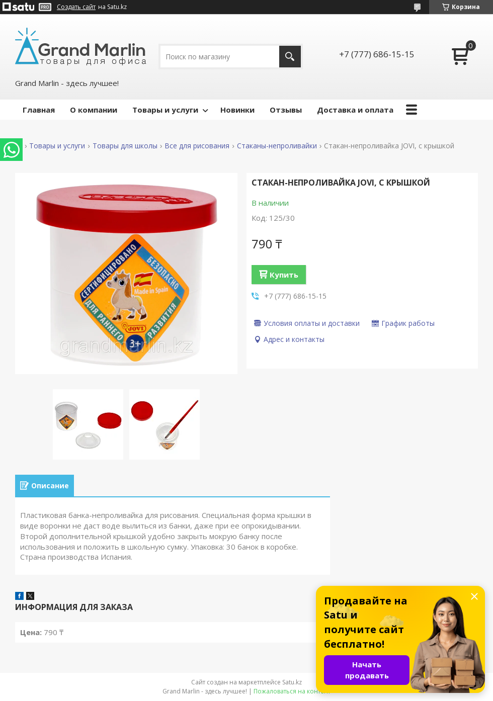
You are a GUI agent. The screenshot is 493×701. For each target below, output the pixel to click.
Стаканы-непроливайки (277, 145)
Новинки (237, 110)
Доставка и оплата (355, 110)
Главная (39, 110)
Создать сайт (76, 7)
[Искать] (290, 56)
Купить (284, 275)
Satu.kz (292, 682)
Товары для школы (125, 145)
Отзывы (286, 110)
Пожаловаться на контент (292, 691)
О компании (93, 110)
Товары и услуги (165, 110)
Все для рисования (197, 145)
